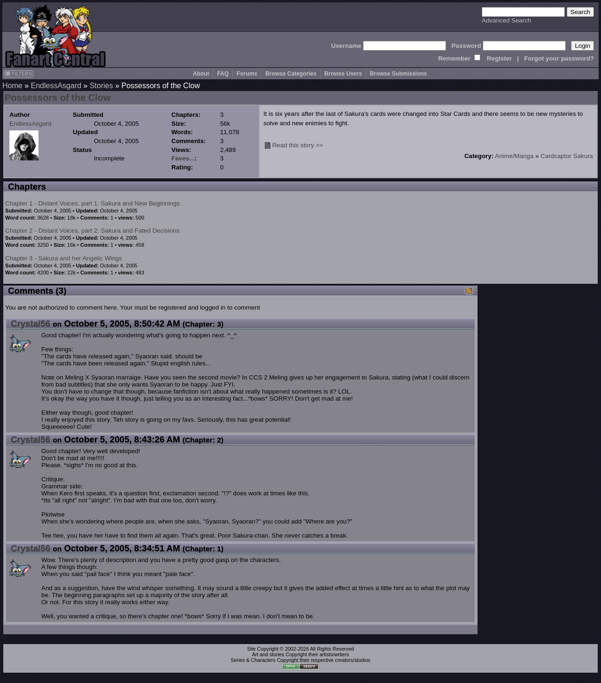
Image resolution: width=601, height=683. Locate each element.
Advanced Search (506, 20)
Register (499, 58)
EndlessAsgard (56, 86)
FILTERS (18, 73)
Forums (247, 73)
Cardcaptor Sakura (566, 155)
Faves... (182, 158)
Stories (101, 86)
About (201, 73)
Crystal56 (30, 323)
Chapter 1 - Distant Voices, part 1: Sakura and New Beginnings (92, 203)
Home (12, 86)
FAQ (223, 73)
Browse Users (343, 73)
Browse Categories (290, 73)
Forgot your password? (559, 58)
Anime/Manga (514, 155)
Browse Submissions (398, 73)
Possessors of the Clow (58, 97)
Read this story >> (297, 145)
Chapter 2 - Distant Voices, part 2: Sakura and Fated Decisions (92, 230)
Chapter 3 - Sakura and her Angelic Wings (63, 258)
